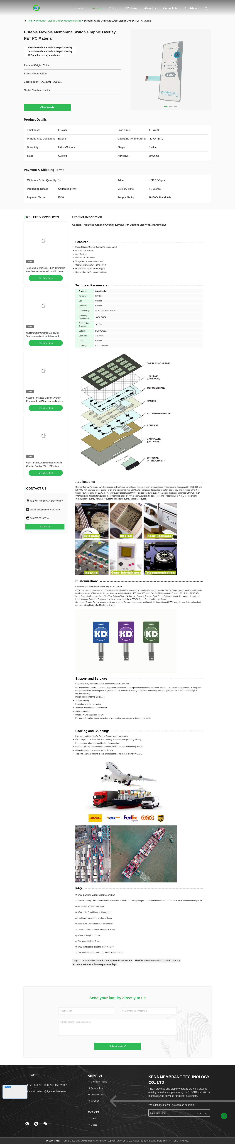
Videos (113, 8)
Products (96, 8)
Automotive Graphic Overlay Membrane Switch (107, 960)
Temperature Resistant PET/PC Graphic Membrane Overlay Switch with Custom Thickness (45, 271)
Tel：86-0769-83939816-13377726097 (46, 1085)
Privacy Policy (53, 1140)
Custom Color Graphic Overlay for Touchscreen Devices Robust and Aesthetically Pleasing (42, 336)
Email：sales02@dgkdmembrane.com (46, 1091)
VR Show (131, 8)
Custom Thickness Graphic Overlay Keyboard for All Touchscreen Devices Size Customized (44, 401)
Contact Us (170, 8)
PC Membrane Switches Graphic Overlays (95, 964)
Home (79, 8)
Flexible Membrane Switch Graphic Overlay (157, 960)
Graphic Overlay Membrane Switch (64, 21)
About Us (150, 8)
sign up (201, 1113)
